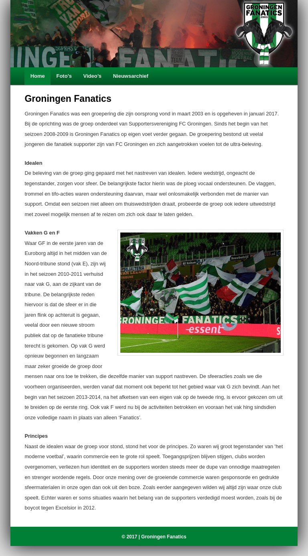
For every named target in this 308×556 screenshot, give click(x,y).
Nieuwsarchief (130, 76)
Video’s (92, 76)
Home (37, 76)
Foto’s (64, 76)
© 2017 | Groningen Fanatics (154, 537)
